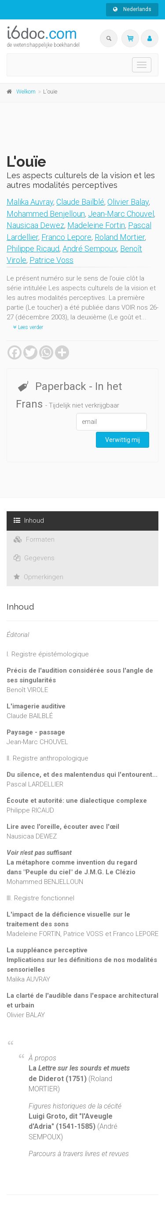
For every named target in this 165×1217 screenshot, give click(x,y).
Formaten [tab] (34, 539)
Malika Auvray (30, 201)
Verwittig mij (122, 439)
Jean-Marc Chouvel (121, 213)
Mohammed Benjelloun (46, 213)
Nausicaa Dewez (35, 225)
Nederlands (132, 9)
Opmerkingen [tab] (38, 577)
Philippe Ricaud (33, 248)
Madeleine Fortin (96, 225)
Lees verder (28, 327)
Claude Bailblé (80, 201)
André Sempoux (89, 248)
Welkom (26, 91)
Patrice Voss (51, 260)
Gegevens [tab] (34, 558)
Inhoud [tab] (29, 520)
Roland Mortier (120, 237)
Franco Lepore (66, 237)
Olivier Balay (128, 201)
